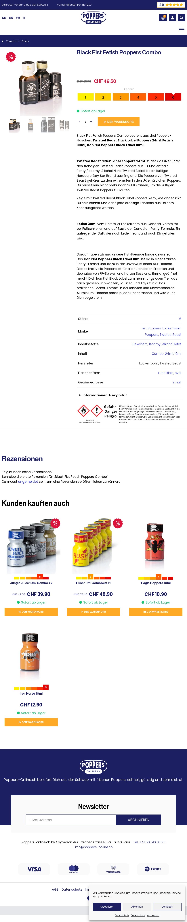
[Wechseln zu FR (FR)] (18, 17)
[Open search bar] (181, 17)
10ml (178, 353)
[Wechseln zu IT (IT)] (24, 17)
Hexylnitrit (140, 344)
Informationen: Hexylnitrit (105, 395)
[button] (129, 395)
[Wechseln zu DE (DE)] (4, 17)
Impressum (153, 915)
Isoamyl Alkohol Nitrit (165, 344)
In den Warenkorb (119, 121)
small (177, 382)
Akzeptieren (107, 906)
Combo (158, 353)
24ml (169, 353)
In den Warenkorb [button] (31, 612)
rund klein (165, 373)
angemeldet (28, 481)
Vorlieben (167, 906)
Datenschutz (122, 915)
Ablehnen (137, 906)
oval (178, 373)
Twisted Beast (170, 335)
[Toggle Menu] (181, 29)
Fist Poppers (151, 328)
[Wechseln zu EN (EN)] (11, 17)
